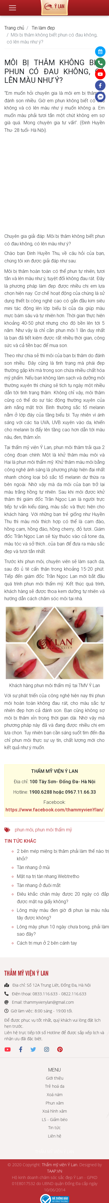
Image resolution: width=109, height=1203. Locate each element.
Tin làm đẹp (43, 28)
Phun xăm (55, 1103)
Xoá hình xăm (54, 1111)
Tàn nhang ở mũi (33, 867)
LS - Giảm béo (54, 1119)
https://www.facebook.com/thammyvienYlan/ (54, 810)
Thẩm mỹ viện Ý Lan (59, 1164)
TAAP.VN (54, 1171)
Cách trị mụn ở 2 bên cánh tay (47, 943)
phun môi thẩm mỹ (53, 830)
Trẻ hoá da (54, 1086)
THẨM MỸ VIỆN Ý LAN (54, 1151)
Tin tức (54, 1127)
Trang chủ (14, 28)
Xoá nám (54, 1094)
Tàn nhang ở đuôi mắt (38, 885)
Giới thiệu (54, 1078)
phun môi (24, 830)
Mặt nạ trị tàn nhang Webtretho (48, 876)
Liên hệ (54, 1136)
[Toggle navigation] (12, 7)
